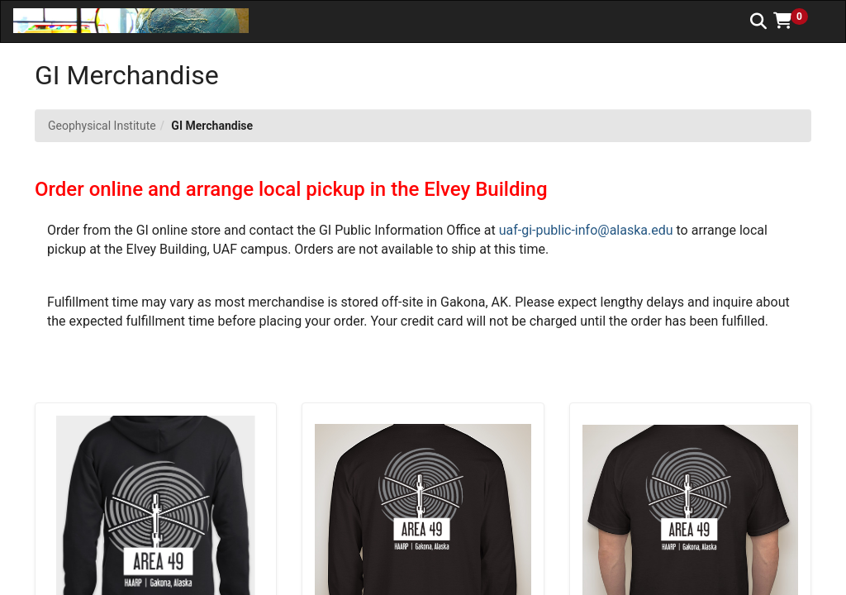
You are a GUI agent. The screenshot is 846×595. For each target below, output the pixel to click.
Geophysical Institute (102, 125)
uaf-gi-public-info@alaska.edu (586, 230)
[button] (796, 20)
